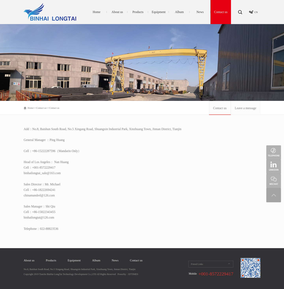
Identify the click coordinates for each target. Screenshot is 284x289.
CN (256, 12)
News (200, 12)
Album (179, 12)
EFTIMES (133, 274)
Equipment (158, 12)
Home (96, 12)
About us (117, 12)
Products (137, 12)
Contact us (220, 12)
